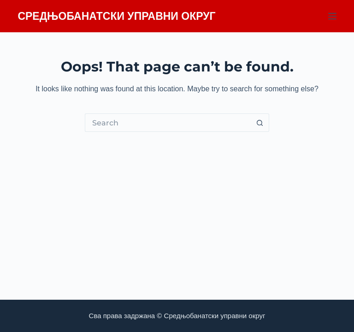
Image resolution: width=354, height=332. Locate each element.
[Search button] (260, 122)
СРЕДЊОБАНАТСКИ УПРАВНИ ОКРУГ (116, 16)
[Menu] (332, 16)
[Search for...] (168, 122)
